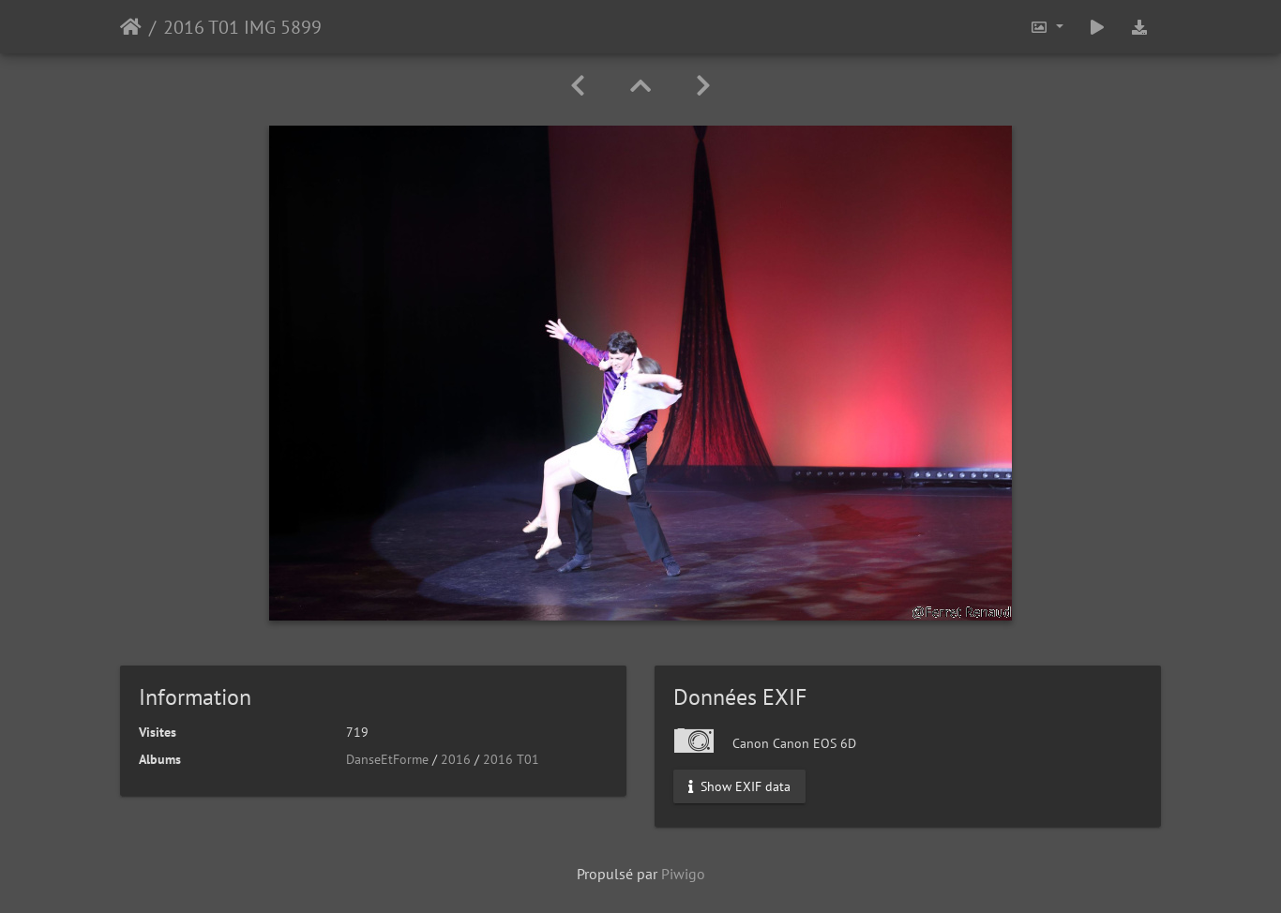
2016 (456, 759)
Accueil (131, 27)
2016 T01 (511, 759)
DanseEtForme (387, 759)
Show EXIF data (739, 786)
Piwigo (683, 873)
